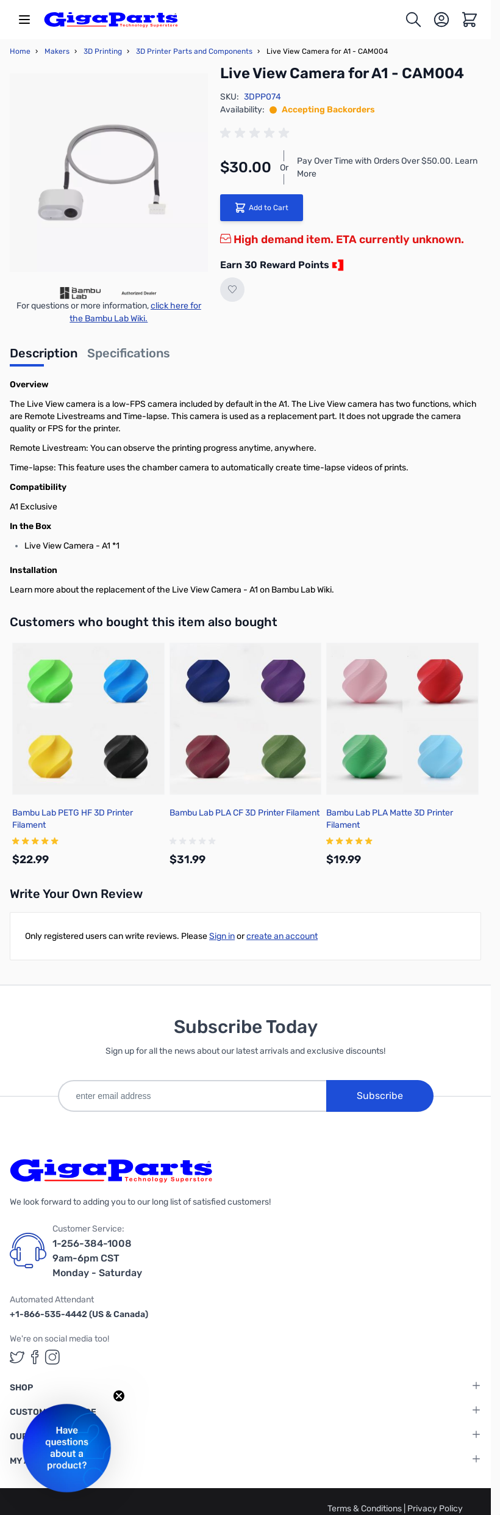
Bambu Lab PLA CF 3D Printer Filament (245, 813)
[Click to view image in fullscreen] (109, 172)
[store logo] (111, 19)
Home (20, 51)
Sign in (222, 936)
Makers (57, 51)
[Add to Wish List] (232, 289)
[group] (256, 133)
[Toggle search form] (413, 19)
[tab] (43, 357)
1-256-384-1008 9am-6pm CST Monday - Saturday (97, 1258)
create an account (282, 936)
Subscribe (380, 1095)
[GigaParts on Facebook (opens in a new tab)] (34, 1357)
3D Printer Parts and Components (194, 51)
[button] (66, 1448)
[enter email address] (192, 1096)
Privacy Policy (435, 1508)
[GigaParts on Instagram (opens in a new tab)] (52, 1357)
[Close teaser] (119, 1396)
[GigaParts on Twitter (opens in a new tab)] (17, 1357)
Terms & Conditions (365, 1508)
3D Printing (103, 51)
